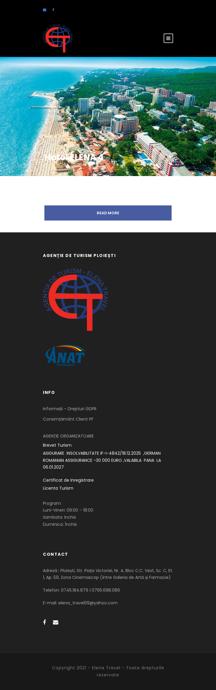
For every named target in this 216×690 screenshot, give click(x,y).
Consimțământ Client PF (68, 419)
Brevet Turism (57, 445)
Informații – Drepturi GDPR (69, 409)
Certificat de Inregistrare (68, 480)
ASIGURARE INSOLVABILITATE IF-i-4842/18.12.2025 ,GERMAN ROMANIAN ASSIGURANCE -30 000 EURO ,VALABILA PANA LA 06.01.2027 (102, 460)
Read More (108, 212)
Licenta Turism (58, 488)
